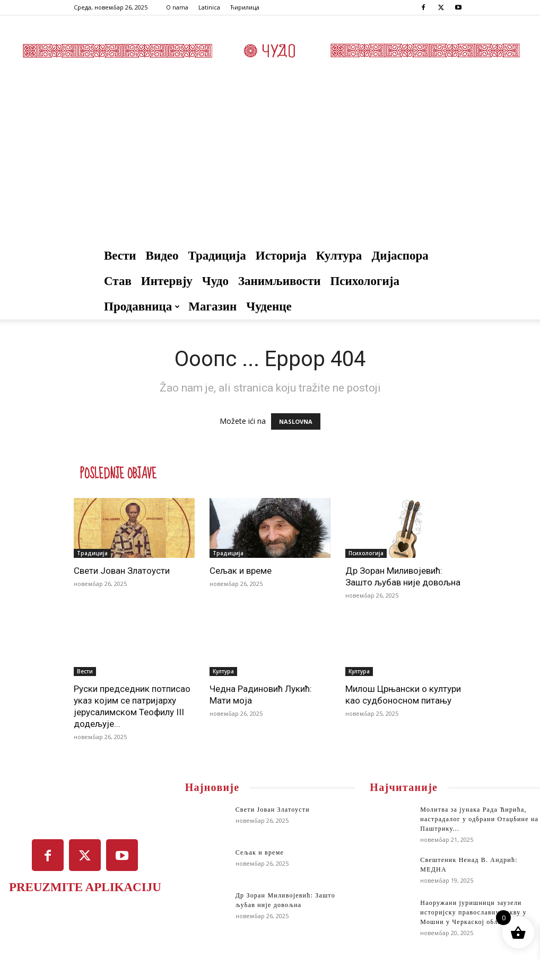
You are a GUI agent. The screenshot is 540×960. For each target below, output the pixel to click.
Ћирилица (244, 7)
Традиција (217, 255)
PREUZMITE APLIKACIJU (85, 887)
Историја (281, 255)
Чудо (215, 281)
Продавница (142, 306)
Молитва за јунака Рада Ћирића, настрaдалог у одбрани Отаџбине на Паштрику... (479, 819)
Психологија (364, 281)
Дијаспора (400, 255)
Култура (339, 255)
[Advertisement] (270, 164)
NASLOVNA (295, 421)
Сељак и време (241, 570)
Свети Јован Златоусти (122, 570)
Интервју (167, 281)
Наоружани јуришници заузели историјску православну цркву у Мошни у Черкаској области (473, 912)
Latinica (209, 7)
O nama (177, 7)
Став (118, 281)
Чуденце (269, 306)
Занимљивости (279, 281)
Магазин (212, 306)
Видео (162, 255)
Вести (120, 255)
